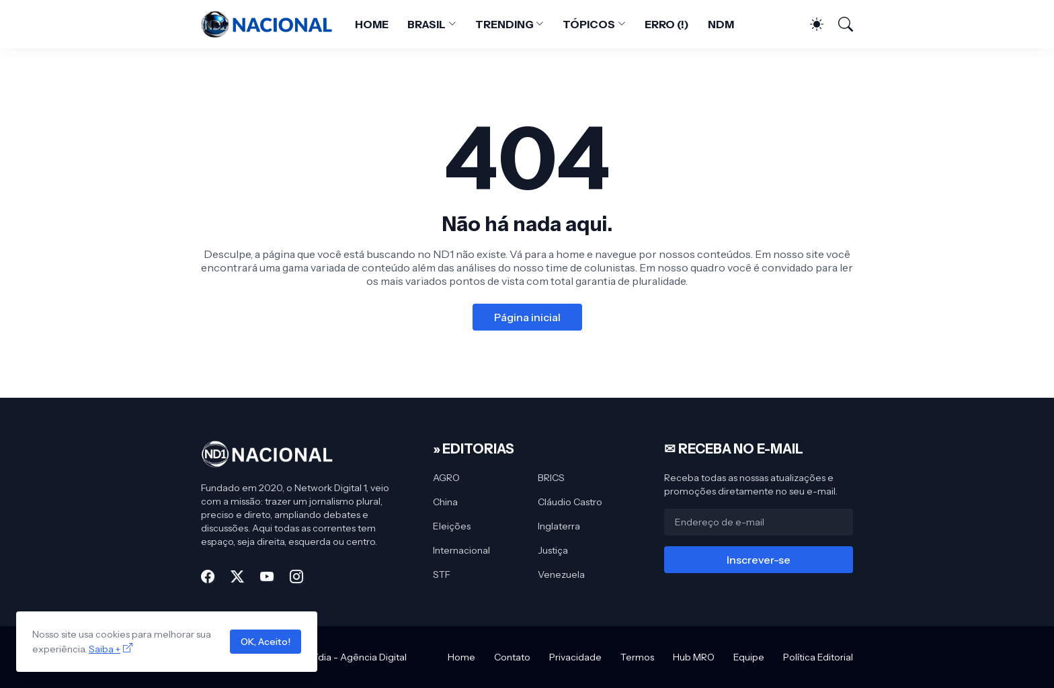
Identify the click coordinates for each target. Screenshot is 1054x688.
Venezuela (561, 574)
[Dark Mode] (810, 24)
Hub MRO (694, 657)
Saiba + (104, 649)
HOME (372, 24)
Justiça (553, 550)
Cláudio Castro (570, 502)
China (445, 502)
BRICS (551, 478)
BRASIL (426, 24)
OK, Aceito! (265, 642)
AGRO (446, 478)
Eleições (452, 526)
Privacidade (575, 657)
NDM (721, 24)
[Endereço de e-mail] (758, 522)
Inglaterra (559, 526)
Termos (637, 657)
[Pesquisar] (839, 24)
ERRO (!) (667, 24)
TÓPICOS (588, 24)
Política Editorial (818, 657)
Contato (512, 657)
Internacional (461, 550)
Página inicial (527, 317)
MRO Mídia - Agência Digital (345, 657)
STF (441, 574)
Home (461, 657)
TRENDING (504, 24)
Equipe (748, 657)
